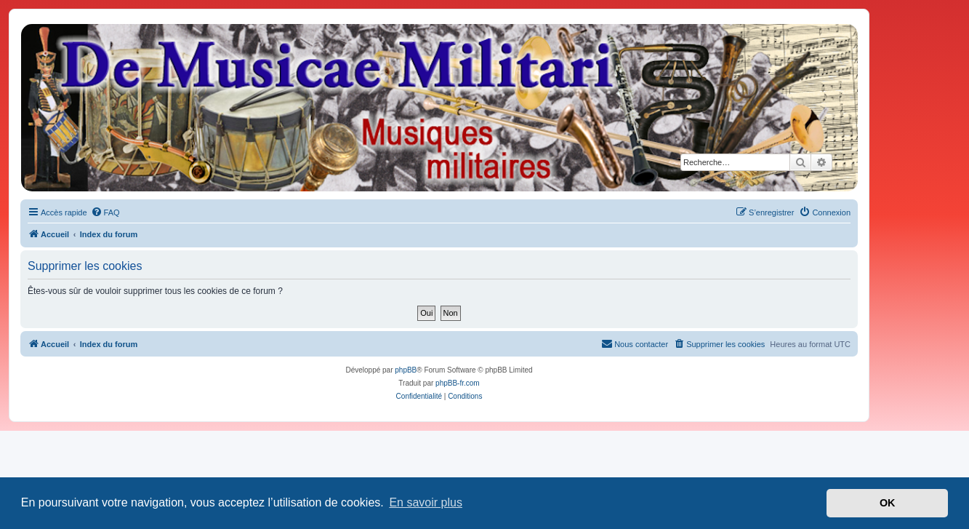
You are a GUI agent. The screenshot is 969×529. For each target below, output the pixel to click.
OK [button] (888, 503)
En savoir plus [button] (425, 502)
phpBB (406, 370)
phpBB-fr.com (457, 383)
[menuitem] (105, 212)
